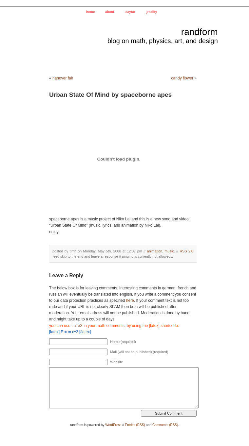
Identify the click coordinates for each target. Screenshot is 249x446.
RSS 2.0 (186, 251)
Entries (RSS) (135, 425)
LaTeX (77, 325)
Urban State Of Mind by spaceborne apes (110, 94)
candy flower (182, 78)
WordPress (113, 425)
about (109, 12)
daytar (130, 12)
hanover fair (62, 78)
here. (130, 300)
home (90, 12)
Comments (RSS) (165, 425)
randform (199, 32)
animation (154, 251)
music (169, 251)
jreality (151, 12)
